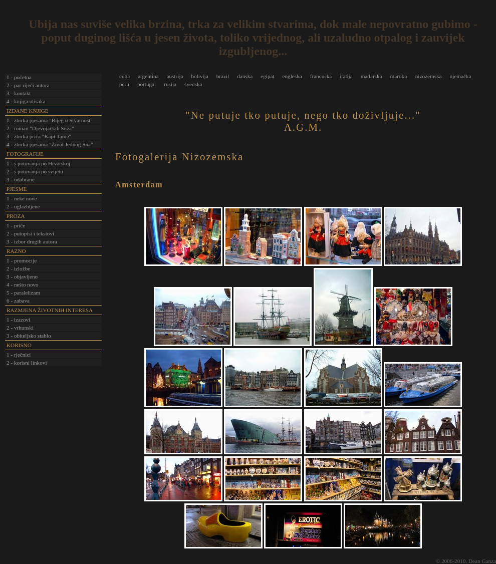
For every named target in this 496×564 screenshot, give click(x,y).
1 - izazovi (18, 320)
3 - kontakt (19, 93)
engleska (292, 76)
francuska (321, 76)
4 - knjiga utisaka (26, 101)
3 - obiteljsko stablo (29, 336)
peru (124, 84)
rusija (170, 84)
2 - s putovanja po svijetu (35, 171)
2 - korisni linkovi (27, 363)
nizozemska (428, 76)
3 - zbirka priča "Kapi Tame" (39, 136)
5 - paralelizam (23, 293)
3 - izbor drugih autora (32, 241)
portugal (146, 84)
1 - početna (19, 77)
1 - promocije (22, 260)
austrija (175, 76)
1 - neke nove (22, 198)
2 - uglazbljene (23, 206)
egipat (267, 76)
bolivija (199, 76)
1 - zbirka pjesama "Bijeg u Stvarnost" (50, 120)
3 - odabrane (21, 179)
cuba (124, 76)
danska (245, 76)
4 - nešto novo (23, 284)
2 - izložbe (18, 268)
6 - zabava (18, 301)
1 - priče (16, 225)
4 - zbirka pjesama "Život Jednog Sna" (50, 144)
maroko (398, 76)
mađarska (371, 76)
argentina (148, 76)
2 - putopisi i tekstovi (30, 233)
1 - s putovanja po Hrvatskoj (38, 163)
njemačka (460, 76)
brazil (222, 76)
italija (346, 76)
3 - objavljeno (22, 276)
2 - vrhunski (20, 328)
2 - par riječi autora (28, 85)
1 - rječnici (19, 355)
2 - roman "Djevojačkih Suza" (40, 128)
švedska (193, 84)
